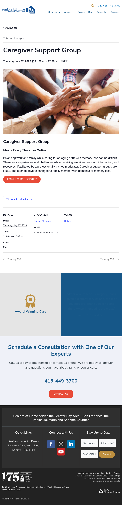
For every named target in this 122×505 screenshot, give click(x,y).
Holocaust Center (61, 487)
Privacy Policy (7, 499)
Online (67, 221)
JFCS (4, 487)
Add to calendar (19, 199)
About (69, 12)
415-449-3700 (61, 381)
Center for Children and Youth (39, 487)
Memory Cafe (14, 259)
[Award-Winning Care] (30, 301)
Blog (90, 12)
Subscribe (102, 12)
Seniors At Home (42, 221)
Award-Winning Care (30, 311)
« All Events (10, 28)
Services (54, 12)
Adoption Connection (16, 487)
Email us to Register (22, 179)
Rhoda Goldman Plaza (11, 489)
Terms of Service (22, 499)
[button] (92, 5)
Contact (115, 12)
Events (81, 12)
